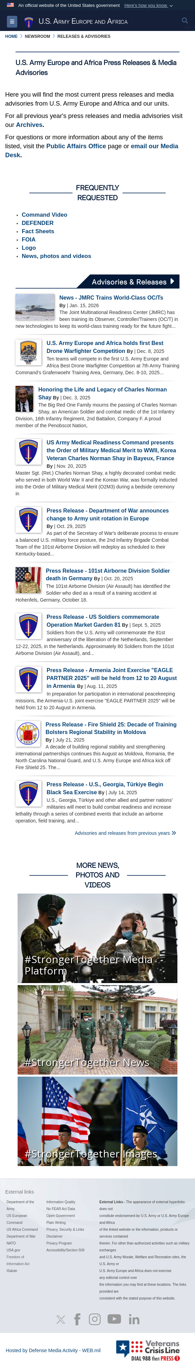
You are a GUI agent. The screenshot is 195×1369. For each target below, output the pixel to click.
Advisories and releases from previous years (125, 833)
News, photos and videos (56, 256)
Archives (29, 124)
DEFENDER (37, 223)
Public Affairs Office (76, 146)
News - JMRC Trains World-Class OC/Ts (111, 298)
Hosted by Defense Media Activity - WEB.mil (53, 1350)
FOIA (29, 239)
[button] (149, 5)
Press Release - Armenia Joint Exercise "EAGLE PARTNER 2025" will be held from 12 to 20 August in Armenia (112, 678)
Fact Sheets (38, 231)
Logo (29, 248)
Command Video (44, 215)
